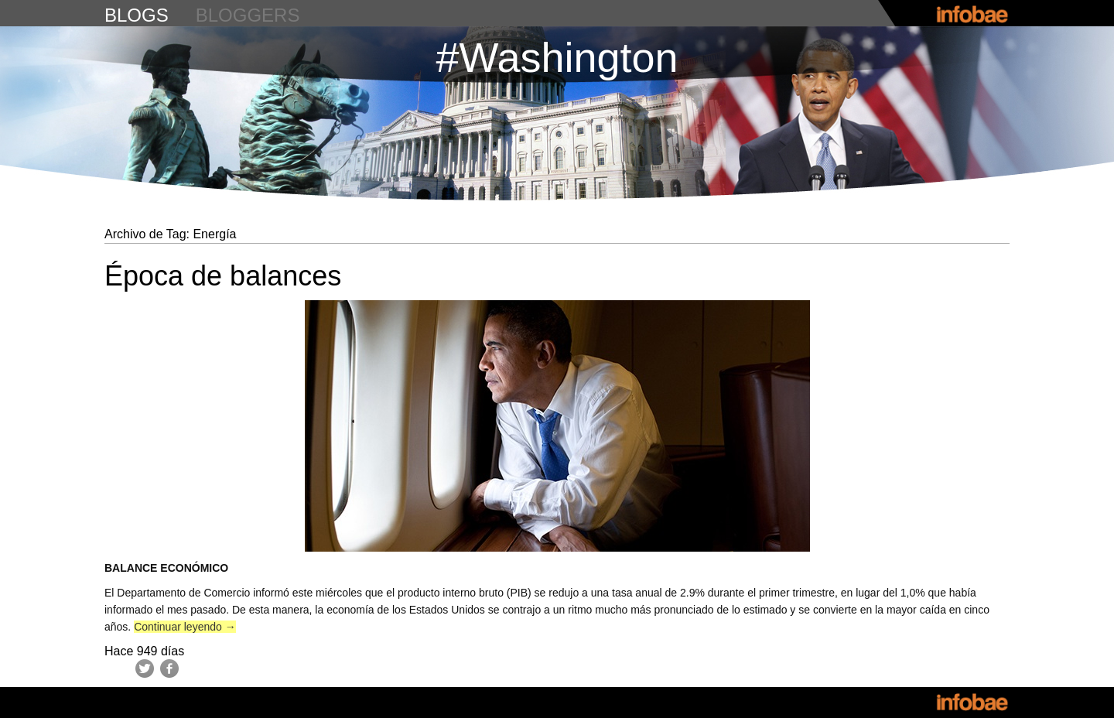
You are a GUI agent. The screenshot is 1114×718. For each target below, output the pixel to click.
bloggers (248, 15)
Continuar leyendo (185, 627)
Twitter (144, 668)
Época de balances (222, 276)
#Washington (557, 57)
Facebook (169, 668)
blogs (136, 15)
